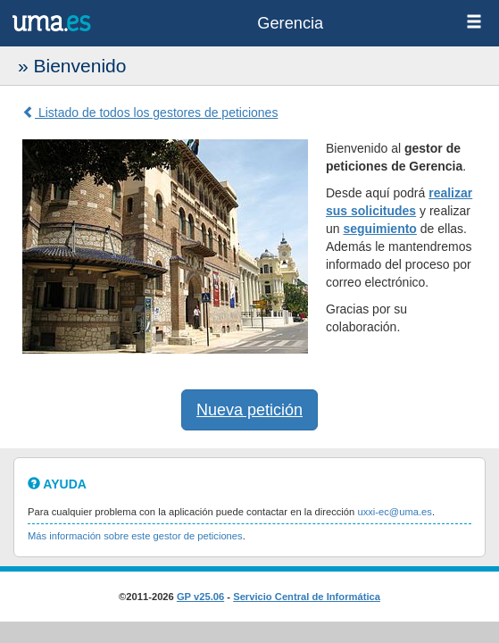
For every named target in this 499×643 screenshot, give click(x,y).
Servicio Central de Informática (306, 596)
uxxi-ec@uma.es (394, 511)
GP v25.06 (200, 596)
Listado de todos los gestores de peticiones (150, 112)
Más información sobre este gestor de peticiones (135, 535)
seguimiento (379, 228)
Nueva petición (249, 410)
